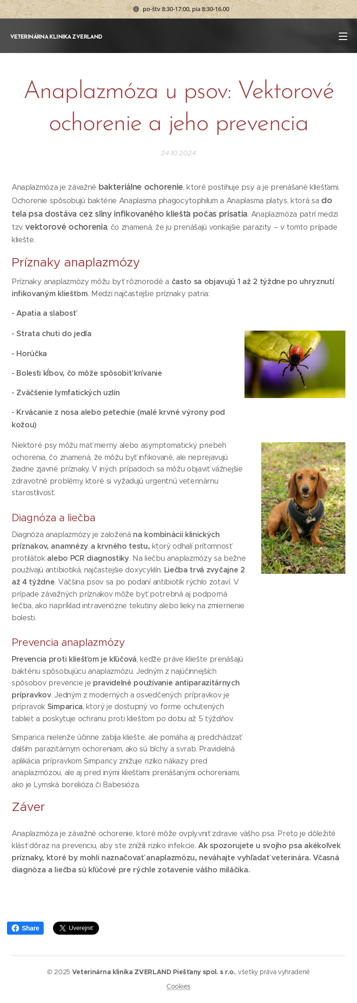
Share (25, 928)
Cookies (178, 986)
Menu (343, 36)
